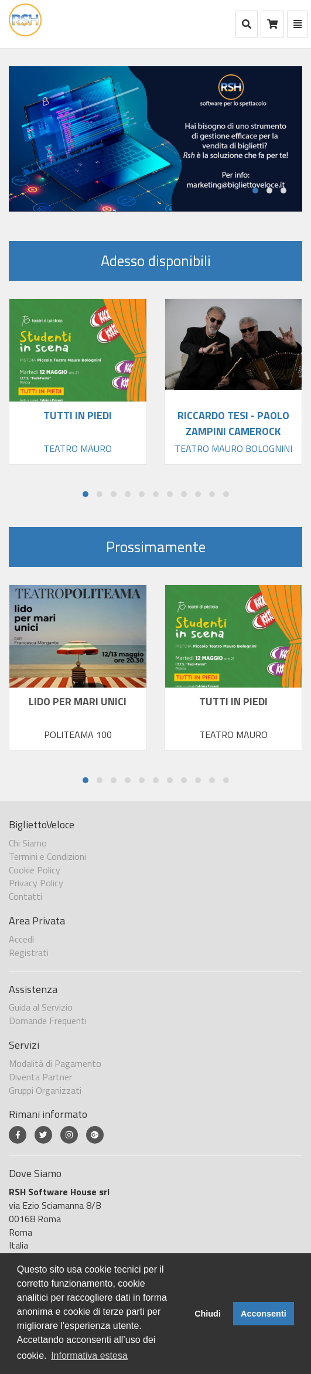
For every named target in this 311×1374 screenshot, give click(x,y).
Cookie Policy (34, 870)
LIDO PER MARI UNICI (78, 701)
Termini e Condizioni (47, 856)
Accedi (21, 939)
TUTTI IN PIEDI (233, 701)
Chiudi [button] (207, 1313)
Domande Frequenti (48, 1021)
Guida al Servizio (41, 1007)
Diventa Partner (40, 1077)
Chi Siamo (28, 843)
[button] (255, 190)
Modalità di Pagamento (55, 1063)
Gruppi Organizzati (45, 1090)
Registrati (29, 953)
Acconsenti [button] (263, 1313)
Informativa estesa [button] (89, 1356)
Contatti (25, 896)
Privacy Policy (36, 883)
